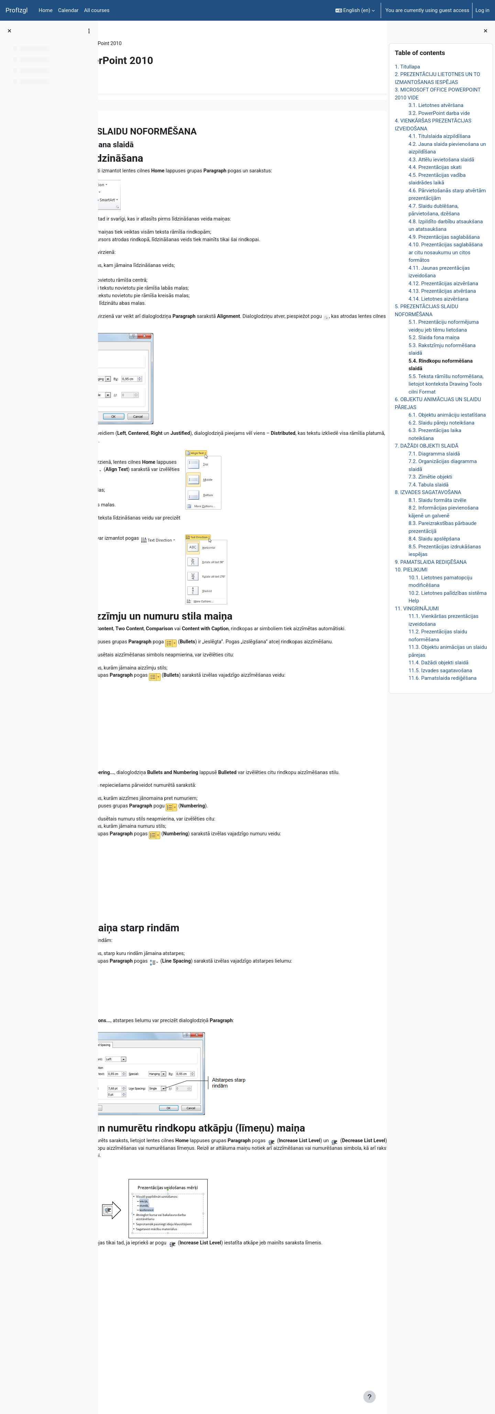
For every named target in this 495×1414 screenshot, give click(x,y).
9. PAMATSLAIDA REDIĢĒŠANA (430, 562)
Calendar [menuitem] (68, 10)
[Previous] (105, 129)
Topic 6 (150, 44)
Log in (482, 10)
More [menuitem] (146, 84)
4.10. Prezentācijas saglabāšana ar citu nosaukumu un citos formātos (445, 252)
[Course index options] (89, 31)
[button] (355, 10)
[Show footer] (369, 1397)
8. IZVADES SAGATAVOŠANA (428, 492)
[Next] (379, 129)
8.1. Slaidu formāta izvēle (437, 500)
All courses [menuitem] (96, 10)
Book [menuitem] (123, 84)
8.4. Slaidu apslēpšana (434, 539)
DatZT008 (122, 44)
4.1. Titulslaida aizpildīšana (439, 136)
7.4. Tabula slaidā (428, 485)
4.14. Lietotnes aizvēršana (438, 299)
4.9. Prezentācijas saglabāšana (444, 237)
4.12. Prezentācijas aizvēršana (443, 283)
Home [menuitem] (46, 10)
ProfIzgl (17, 10)
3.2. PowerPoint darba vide (439, 113)
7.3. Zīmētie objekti (430, 477)
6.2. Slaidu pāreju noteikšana (441, 423)
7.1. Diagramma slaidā (434, 454)
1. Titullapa (407, 67)
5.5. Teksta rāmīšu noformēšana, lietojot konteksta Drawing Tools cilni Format (445, 384)
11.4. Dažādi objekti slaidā (438, 663)
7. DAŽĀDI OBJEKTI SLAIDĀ (426, 446)
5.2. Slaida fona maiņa (434, 337)
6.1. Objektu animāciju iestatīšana (447, 415)
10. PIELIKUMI (411, 570)
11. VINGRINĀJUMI (417, 609)
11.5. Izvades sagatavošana (440, 670)
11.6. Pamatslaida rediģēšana (442, 678)
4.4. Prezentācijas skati (434, 167)
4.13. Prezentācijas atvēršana (442, 291)
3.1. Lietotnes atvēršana (435, 105)
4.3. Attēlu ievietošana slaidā (441, 160)
